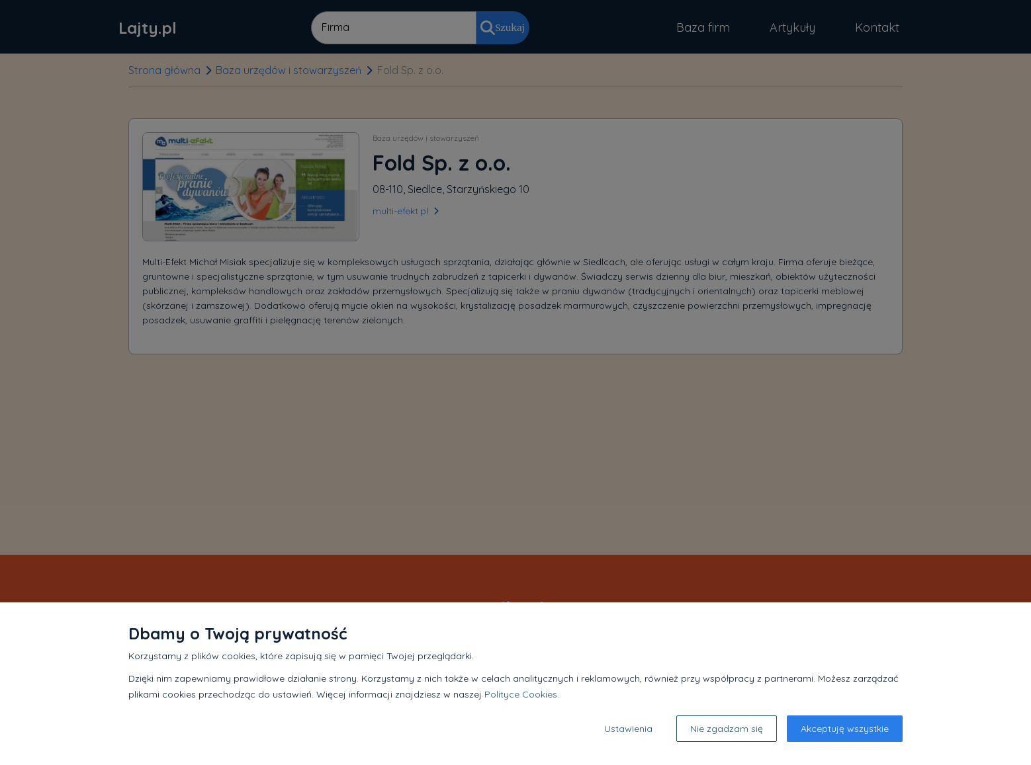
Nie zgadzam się (726, 729)
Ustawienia (628, 729)
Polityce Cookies (520, 694)
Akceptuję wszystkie (845, 729)
